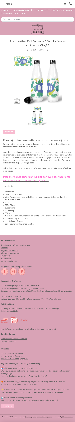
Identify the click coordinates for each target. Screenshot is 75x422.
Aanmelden (7, 406)
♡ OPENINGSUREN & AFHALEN (61, 10)
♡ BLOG (4, 10)
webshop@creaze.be (16, 356)
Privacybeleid (6, 256)
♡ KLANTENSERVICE (40, 10)
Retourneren (6, 259)
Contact (4, 248)
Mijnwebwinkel (67, 417)
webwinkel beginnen (44, 417)
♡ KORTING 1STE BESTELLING (14, 13)
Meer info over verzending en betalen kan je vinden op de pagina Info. (29, 329)
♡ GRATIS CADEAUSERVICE (20, 10)
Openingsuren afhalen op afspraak (15, 245)
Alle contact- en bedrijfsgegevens (14, 359)
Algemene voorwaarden (10, 253)
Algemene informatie (9, 251)
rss (34, 417)
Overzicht (9, 132)
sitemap (29, 417)
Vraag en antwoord (9, 261)
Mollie (15, 311)
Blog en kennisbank (8, 341)
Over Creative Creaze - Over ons (14, 339)
